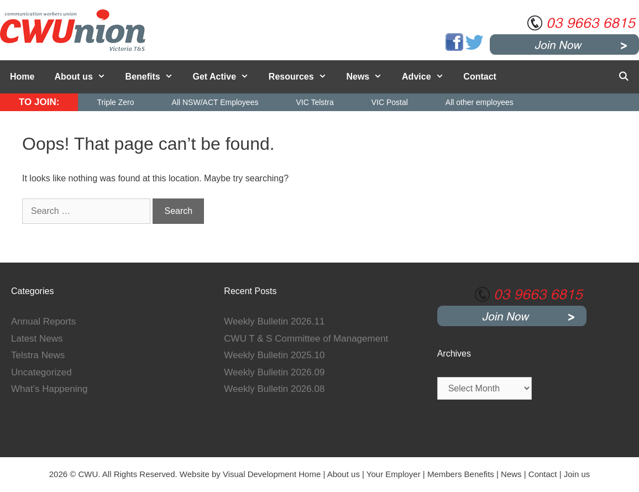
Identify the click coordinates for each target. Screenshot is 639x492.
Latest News (37, 338)
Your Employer (393, 474)
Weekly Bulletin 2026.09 (274, 372)
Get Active (226, 76)
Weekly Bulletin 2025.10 (274, 355)
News (369, 76)
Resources (303, 76)
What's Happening (49, 389)
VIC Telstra (314, 102)
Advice (427, 76)
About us (84, 76)
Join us (577, 474)
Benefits (154, 76)
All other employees (480, 102)
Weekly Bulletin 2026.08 (274, 389)
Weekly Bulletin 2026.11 (274, 321)
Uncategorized (41, 372)
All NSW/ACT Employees (215, 102)
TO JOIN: (39, 102)
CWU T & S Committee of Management (306, 338)
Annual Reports (43, 321)
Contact (479, 76)
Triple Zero (115, 102)
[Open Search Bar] (623, 76)
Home (22, 76)
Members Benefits (460, 474)
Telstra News (38, 355)
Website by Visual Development (238, 474)
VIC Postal (389, 102)
